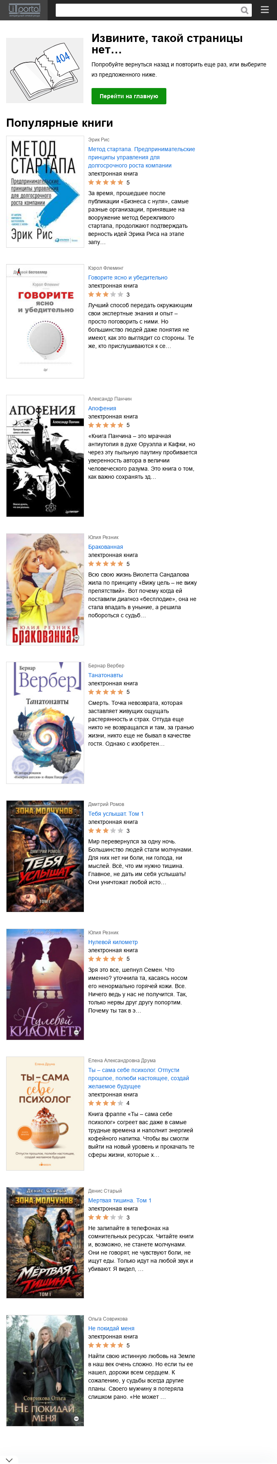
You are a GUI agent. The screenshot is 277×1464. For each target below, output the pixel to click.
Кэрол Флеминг (105, 268)
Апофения (102, 408)
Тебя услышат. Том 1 (116, 813)
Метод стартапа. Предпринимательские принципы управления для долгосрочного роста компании (141, 157)
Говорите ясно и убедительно (128, 277)
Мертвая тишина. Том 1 (120, 1200)
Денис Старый (105, 1191)
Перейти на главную (129, 96)
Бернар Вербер (106, 666)
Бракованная (105, 547)
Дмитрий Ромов (106, 804)
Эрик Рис (98, 140)
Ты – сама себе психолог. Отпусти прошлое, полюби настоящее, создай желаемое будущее (138, 1078)
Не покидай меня (111, 1328)
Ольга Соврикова (108, 1319)
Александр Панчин (110, 399)
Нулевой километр (113, 942)
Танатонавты (105, 675)
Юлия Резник (103, 537)
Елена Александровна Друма (122, 1060)
